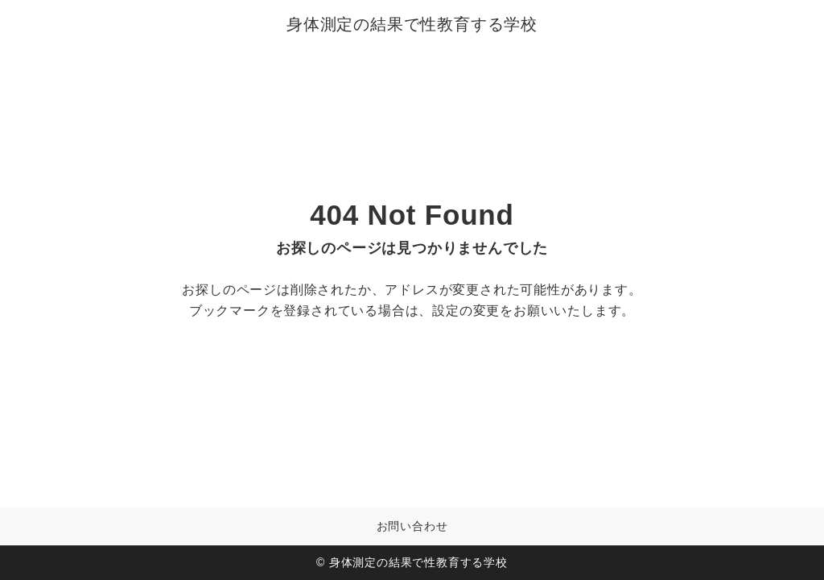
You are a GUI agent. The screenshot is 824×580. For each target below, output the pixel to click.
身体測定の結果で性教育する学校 (412, 24)
